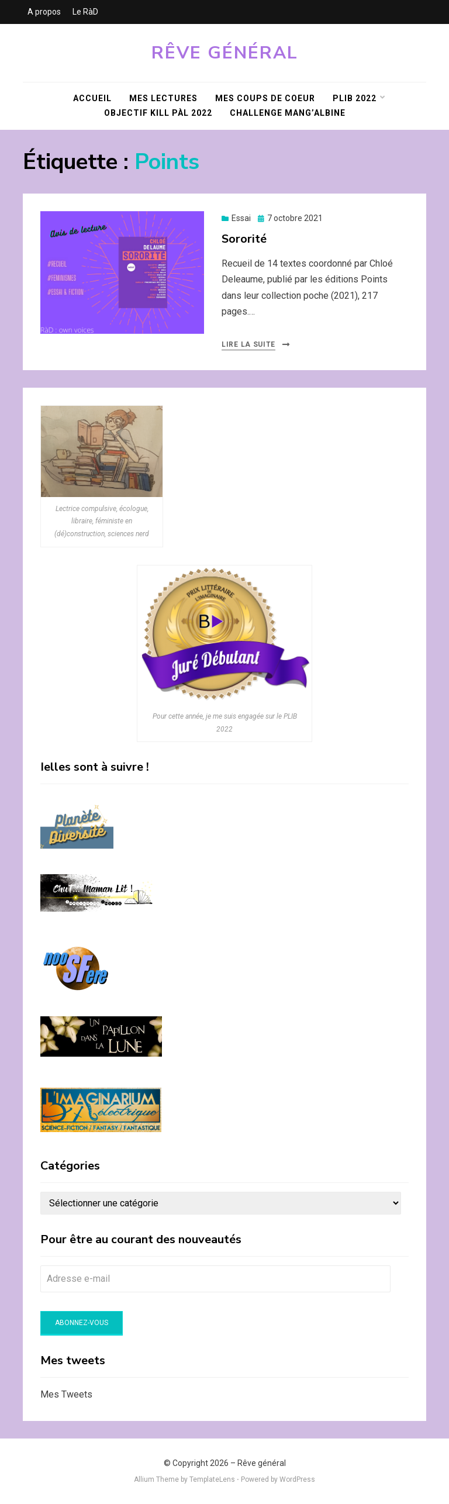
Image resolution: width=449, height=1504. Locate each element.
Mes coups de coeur (265, 98)
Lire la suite (248, 344)
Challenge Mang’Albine (288, 113)
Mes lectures (163, 98)
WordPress (297, 1479)
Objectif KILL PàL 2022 (158, 113)
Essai (241, 218)
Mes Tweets (66, 1394)
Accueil (92, 98)
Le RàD (85, 11)
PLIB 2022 (355, 98)
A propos (44, 11)
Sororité (244, 239)
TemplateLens (212, 1479)
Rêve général (224, 53)
